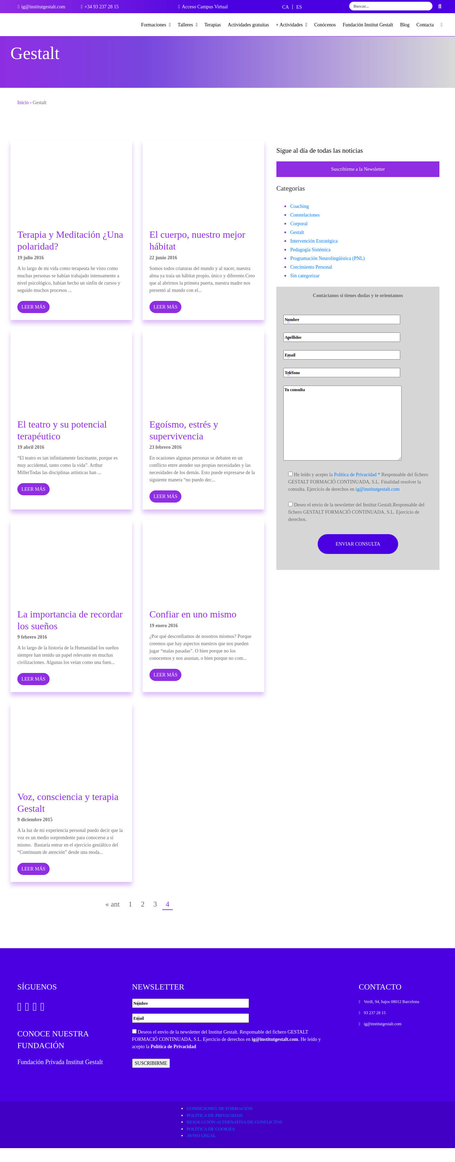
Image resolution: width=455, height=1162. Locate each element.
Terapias (213, 24)
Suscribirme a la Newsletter (358, 183)
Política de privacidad (214, 1129)
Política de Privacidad (173, 1060)
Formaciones (156, 24)
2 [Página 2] (143, 918)
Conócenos (325, 24)
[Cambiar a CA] (285, 7)
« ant (112, 918)
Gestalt (297, 246)
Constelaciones (305, 228)
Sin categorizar (304, 289)
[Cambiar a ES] (299, 7)
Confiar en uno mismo (193, 628)
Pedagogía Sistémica (310, 263)
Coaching (299, 220)
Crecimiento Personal (311, 281)
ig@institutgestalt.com (377, 503)
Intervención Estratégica (313, 255)
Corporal (299, 237)
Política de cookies (211, 1142)
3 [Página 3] (155, 918)
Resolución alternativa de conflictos (234, 1135)
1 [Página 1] (130, 918)
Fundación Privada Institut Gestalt (60, 1075)
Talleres (187, 24)
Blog (405, 24)
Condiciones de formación (219, 1122)
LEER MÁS (33, 320)
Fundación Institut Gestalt (368, 24)
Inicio (23, 116)
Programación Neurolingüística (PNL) (327, 272)
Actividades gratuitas (248, 24)
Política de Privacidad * (357, 488)
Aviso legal (201, 1149)
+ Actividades (291, 24)
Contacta (425, 24)
